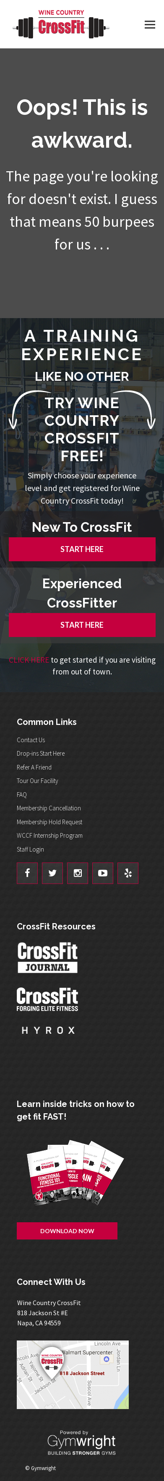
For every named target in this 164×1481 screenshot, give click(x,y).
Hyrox (48, 1038)
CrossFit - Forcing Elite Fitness (48, 999)
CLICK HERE (29, 660)
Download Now (67, 1230)
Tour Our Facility (37, 781)
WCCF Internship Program (50, 835)
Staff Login (30, 849)
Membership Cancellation (49, 808)
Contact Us (31, 740)
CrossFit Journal (48, 960)
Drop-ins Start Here (41, 753)
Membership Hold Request (49, 822)
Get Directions (82, 1374)
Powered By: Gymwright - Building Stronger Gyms (82, 1443)
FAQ (22, 795)
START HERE (82, 549)
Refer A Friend (34, 767)
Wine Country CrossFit (60, 24)
